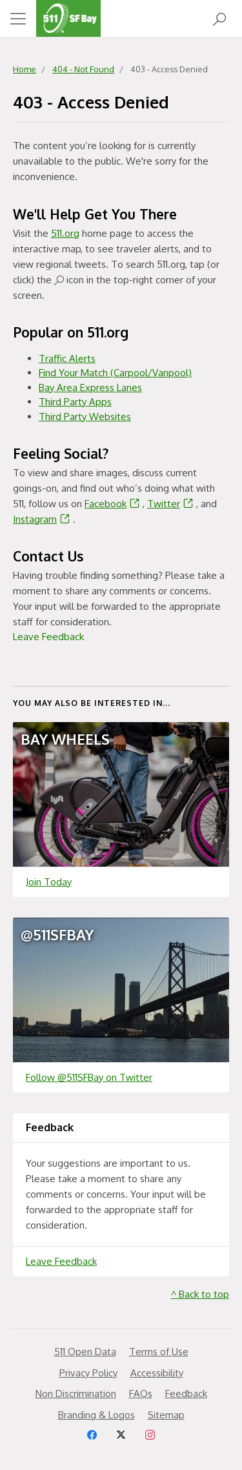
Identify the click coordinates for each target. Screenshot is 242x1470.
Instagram (43, 519)
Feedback (186, 1393)
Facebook (114, 504)
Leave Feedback (48, 636)
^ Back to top (200, 1294)
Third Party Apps (75, 402)
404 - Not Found (83, 69)
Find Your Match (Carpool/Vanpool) (115, 373)
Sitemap (166, 1415)
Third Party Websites (85, 416)
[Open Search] (219, 18)
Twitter (171, 504)
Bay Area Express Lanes (90, 387)
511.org (65, 233)
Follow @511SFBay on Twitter (89, 1077)
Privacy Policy (88, 1373)
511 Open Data (85, 1351)
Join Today (49, 882)
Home (24, 69)
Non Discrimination (75, 1393)
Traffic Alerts (67, 358)
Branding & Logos (96, 1415)
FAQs (140, 1393)
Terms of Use (158, 1351)
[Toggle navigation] (18, 19)
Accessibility (156, 1373)
